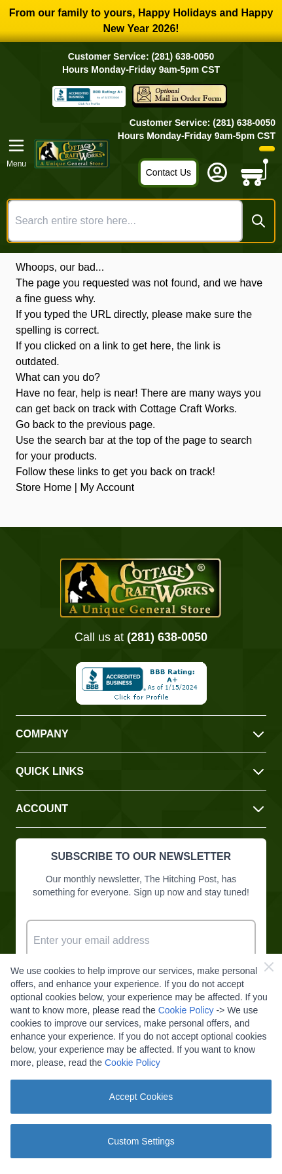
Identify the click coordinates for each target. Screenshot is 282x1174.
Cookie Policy (186, 1010)
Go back (35, 424)
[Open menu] (16, 153)
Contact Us (168, 172)
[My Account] (217, 172)
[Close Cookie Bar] (269, 967)
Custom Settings (141, 1141)
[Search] (258, 221)
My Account (107, 487)
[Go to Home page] (72, 153)
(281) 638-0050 (167, 637)
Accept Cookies (141, 1096)
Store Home (43, 487)
